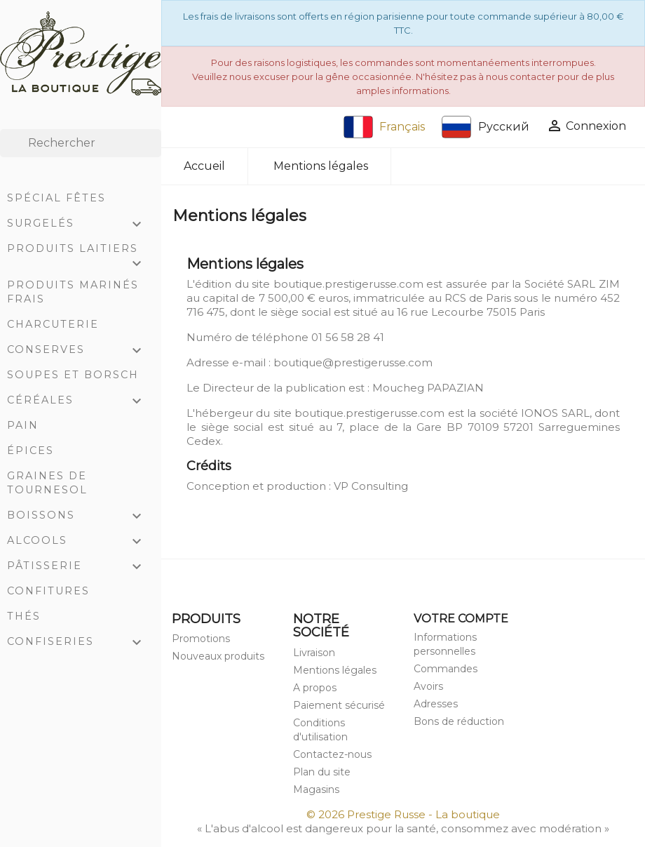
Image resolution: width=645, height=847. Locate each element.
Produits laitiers (80, 251)
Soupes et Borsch (73, 374)
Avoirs (428, 686)
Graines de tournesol (47, 482)
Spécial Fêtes (56, 198)
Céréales (80, 401)
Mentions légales (334, 670)
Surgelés (80, 224)
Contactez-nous (332, 754)
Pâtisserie (80, 567)
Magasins (316, 789)
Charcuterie (53, 324)
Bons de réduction (459, 721)
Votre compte (461, 618)
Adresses (436, 704)
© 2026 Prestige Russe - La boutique (403, 814)
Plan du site (322, 772)
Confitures (48, 591)
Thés (24, 616)
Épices (30, 450)
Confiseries (80, 642)
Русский (485, 127)
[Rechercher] (80, 143)
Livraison (314, 652)
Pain (23, 425)
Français (385, 127)
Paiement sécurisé (339, 705)
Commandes (445, 668)
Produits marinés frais (73, 292)
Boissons (80, 516)
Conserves (80, 350)
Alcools (80, 541)
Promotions (201, 638)
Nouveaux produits (218, 656)
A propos (315, 687)
